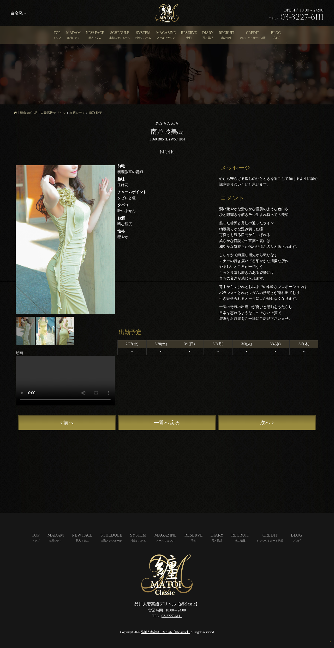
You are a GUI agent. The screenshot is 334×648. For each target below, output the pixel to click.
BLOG (276, 33)
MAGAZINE (166, 33)
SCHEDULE (119, 33)
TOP (57, 33)
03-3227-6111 (172, 616)
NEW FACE (95, 33)
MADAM (73, 33)
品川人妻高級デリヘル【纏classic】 (165, 632)
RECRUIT (226, 33)
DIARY (208, 33)
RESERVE (189, 33)
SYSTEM (143, 33)
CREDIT (252, 33)
